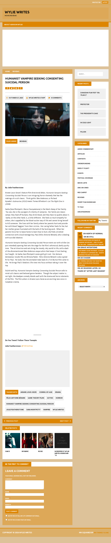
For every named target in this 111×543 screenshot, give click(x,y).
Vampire (48, 413)
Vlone (105, 539)
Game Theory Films (37, 402)
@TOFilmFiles (27, 350)
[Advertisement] (55, 49)
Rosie (40, 456)
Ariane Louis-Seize (29, 396)
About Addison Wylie (13, 25)
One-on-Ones (82, 189)
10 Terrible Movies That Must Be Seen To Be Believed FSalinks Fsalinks (90, 270)
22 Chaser (85, 265)
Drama (59, 396)
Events (80, 175)
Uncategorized (83, 213)
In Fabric (25, 456)
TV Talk (80, 208)
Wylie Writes (60, 413)
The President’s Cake (89, 114)
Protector (96, 2)
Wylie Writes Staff (37, 102)
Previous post (12, 425)
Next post (64, 425)
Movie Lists (82, 184)
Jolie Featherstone (15, 413)
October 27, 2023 (16, 102)
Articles (80, 155)
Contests (81, 160)
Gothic (52, 402)
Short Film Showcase (86, 203)
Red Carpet (82, 194)
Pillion (83, 133)
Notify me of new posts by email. (19, 526)
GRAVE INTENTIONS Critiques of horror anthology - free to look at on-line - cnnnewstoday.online (91, 247)
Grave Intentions (89, 252)
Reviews (23, 145)
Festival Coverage (85, 179)
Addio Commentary (85, 150)
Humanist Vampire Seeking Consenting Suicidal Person (30, 407)
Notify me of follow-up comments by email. (24, 522)
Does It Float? (83, 170)
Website (8, 511)
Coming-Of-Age (46, 396)
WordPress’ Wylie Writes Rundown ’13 (62, 458)
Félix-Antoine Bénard (16, 402)
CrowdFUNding (83, 165)
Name (8, 498)
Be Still (90, 242)
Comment (9, 483)
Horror (61, 402)
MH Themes (96, 539)
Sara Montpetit (34, 413)
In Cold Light (85, 124)
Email (8, 504)
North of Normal (94, 238)
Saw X (8, 456)
